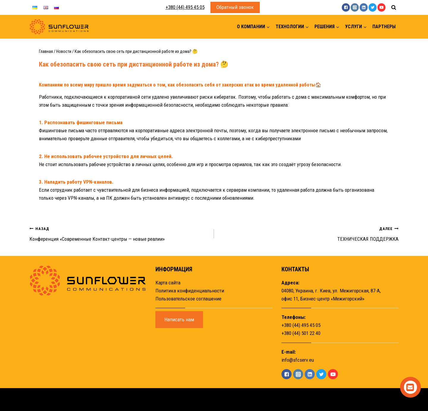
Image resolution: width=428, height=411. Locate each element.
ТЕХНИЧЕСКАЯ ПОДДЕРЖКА (309, 233)
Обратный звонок (235, 7)
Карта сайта (167, 283)
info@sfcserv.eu (297, 360)
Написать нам (179, 319)
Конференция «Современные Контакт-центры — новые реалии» (119, 233)
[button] (268, 27)
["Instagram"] (355, 7)
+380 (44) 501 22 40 (300, 333)
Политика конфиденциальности (189, 291)
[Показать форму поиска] (393, 7)
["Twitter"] (373, 7)
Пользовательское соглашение (188, 299)
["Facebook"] (346, 7)
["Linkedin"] (364, 7)
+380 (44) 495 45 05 (185, 7)
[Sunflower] (59, 27)
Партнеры (384, 26)
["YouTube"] (381, 7)
